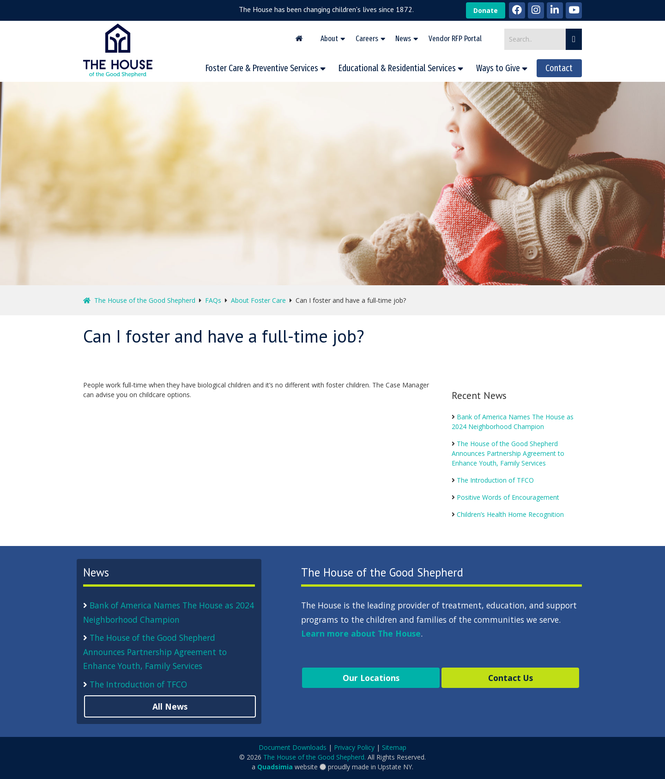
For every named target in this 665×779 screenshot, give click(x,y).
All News (169, 706)
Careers (367, 38)
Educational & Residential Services (397, 68)
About (329, 38)
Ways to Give (498, 68)
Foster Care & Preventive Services (262, 68)
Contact (559, 68)
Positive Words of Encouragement (508, 497)
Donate (485, 10)
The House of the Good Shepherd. (314, 757)
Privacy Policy (354, 747)
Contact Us (510, 677)
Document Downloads (292, 747)
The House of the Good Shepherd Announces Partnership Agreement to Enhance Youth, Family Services (508, 453)
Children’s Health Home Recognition (510, 514)
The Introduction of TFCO (495, 480)
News (403, 38)
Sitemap (394, 747)
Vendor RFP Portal (455, 38)
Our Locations (371, 677)
